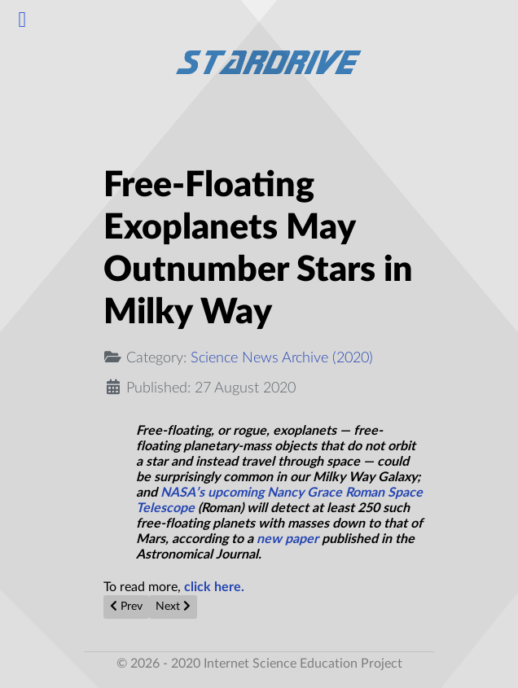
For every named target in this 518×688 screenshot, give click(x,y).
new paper (287, 539)
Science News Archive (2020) (282, 358)
